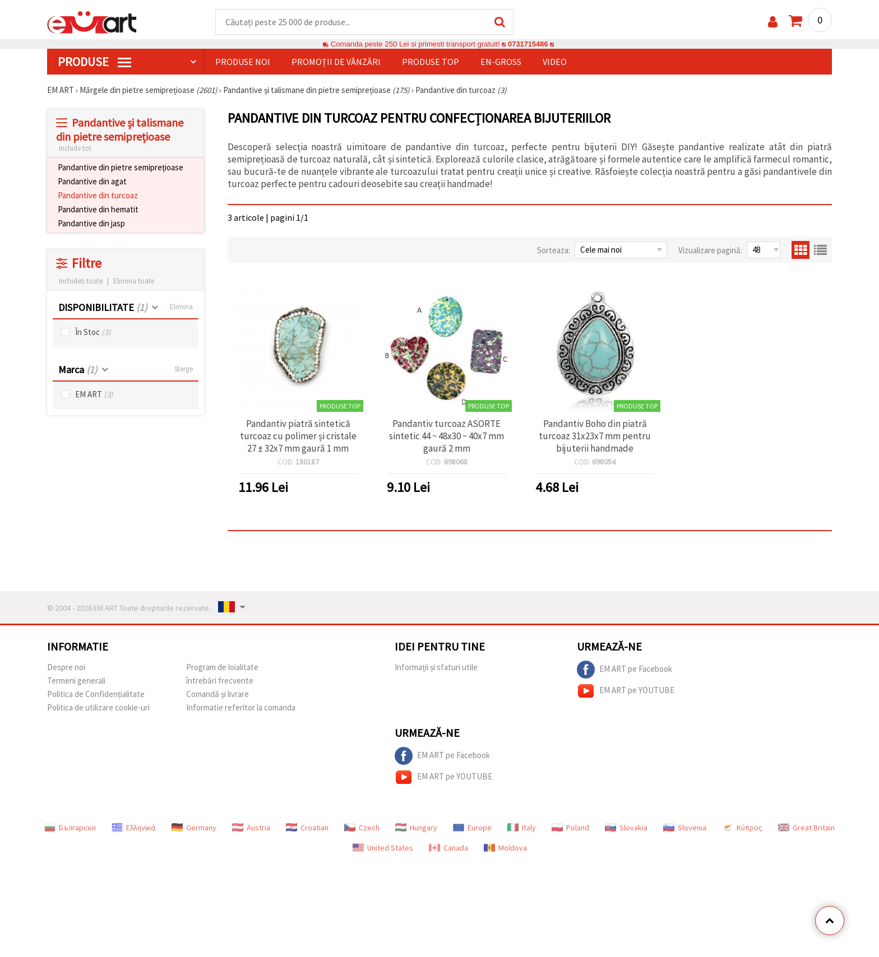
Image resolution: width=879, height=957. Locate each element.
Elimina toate (133, 281)
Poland (570, 828)
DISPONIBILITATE (102, 307)
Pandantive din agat (92, 181)
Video (555, 62)
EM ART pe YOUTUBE (625, 691)
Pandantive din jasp (91, 224)
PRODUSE (94, 62)
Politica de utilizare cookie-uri (98, 708)
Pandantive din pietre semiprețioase (120, 167)
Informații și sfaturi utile (436, 667)
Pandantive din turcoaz (98, 196)
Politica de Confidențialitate (96, 694)
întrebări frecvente (219, 681)
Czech (362, 828)
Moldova (505, 848)
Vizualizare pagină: (710, 250)
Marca (77, 370)
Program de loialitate (222, 667)
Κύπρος (742, 828)
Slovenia (684, 828)
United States (383, 848)
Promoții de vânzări (336, 62)
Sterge (183, 369)
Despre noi (66, 667)
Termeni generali (76, 681)
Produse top (430, 62)
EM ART (94, 395)
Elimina (181, 307)
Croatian (307, 828)
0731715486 (527, 44)
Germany (194, 828)
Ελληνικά (134, 828)
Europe (472, 828)
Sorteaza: (553, 250)
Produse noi (242, 62)
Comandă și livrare (217, 694)
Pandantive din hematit (98, 210)
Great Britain (806, 828)
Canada (448, 848)
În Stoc (93, 332)
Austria (251, 828)
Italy (521, 828)
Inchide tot (75, 149)
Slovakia (626, 828)
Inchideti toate (81, 281)
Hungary (416, 828)
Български (70, 828)
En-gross (500, 62)
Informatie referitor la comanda (240, 708)
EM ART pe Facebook (624, 670)
